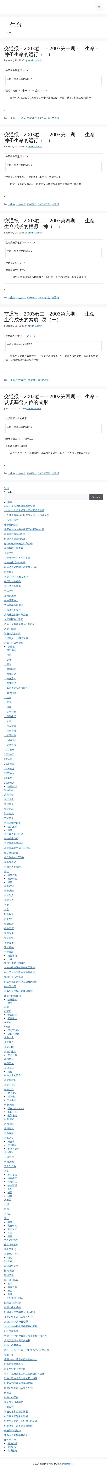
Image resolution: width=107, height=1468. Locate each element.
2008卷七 (9, 778)
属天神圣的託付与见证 (16, 614)
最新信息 (9, 1128)
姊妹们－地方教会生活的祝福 (19, 972)
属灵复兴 (9, 1042)
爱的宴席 (12, 1174)
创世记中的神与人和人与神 (18, 1316)
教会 (10, 1071)
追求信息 (9, 818)
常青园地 (12, 1014)
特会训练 (12, 1181)
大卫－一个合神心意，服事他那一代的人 (25, 1335)
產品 (10, 1189)
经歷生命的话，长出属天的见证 (20, 1421)
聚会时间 (12, 1225)
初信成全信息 (11, 838)
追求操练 (9, 947)
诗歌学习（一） (12, 1249)
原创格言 (9, 1058)
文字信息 (9, 804)
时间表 (11, 1096)
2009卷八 (9, 782)
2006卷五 (9, 768)
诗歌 (6, 1171)
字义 (7, 664)
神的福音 (9, 1406)
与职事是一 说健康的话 (16, 638)
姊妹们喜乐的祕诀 (13, 976)
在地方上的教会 (12, 1075)
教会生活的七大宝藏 (14, 1368)
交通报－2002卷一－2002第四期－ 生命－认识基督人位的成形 (52, 399)
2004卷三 (9, 759)
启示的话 (9, 1152)
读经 (10, 1257)
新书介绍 (9, 1119)
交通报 (55, 118)
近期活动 (9, 1104)
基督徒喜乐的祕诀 (13, 843)
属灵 (10, 1003)
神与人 (7, 1213)
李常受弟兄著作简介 (16, 688)
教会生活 (9, 914)
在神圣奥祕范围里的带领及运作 (20, 567)
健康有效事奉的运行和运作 (18, 543)
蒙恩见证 (12, 1229)
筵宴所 (7, 1011)
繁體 (6, 488)
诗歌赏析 (10, 730)
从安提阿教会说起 (13, 619)
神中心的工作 (11, 1397)
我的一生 (9, 1354)
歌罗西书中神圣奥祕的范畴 (18, 1383)
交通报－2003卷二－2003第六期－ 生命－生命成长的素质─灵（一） (52, 316)
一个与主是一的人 (13, 1297)
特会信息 (9, 808)
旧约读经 (9, 1270)
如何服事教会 (11, 600)
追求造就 (12, 1287)
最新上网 (9, 1123)
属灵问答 (10, 669)
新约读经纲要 (11, 1265)
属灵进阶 (9, 1046)
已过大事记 (10, 1100)
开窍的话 (9, 1156)
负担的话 (10, 740)
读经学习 (9, 1275)
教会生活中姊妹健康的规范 (18, 991)
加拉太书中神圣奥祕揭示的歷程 (20, 1326)
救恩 (6, 1204)
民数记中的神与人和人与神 (18, 1387)
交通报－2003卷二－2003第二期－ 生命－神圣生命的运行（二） (52, 137)
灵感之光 (9, 1161)
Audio (7, 1021)
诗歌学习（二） (12, 1254)
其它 (6, 909)
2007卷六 (9, 773)
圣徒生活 (10, 716)
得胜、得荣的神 (12, 1345)
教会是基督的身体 (13, 1364)
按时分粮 (12, 1055)
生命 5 (20, 204)
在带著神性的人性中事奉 (17, 557)
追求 (10, 1283)
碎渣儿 (7, 1392)
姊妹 (7, 659)
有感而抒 (10, 683)
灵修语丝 (9, 1068)
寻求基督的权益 (12, 609)
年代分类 (9, 799)
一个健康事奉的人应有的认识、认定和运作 (26, 515)
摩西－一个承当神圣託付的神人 (20, 1359)
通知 (10, 1290)
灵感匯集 (12, 1450)
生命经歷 (9, 923)
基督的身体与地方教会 (16, 576)
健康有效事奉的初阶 (14, 534)
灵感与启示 (13, 1148)
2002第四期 (44, 473)
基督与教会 (10, 1080)
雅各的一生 (10, 1440)
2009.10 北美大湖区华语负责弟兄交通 (24, 510)
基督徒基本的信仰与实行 (17, 847)
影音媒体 (12, 1018)
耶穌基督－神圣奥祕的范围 (18, 1425)
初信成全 (12, 875)
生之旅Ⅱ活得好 (12, 852)
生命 (11, 118)
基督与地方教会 (12, 581)
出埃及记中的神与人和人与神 (19, 1312)
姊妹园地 (12, 999)
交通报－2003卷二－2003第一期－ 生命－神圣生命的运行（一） (52, 51)
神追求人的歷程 (12, 866)
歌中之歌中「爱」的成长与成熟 (20, 1378)
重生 (6, 871)
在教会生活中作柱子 (14, 562)
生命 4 (20, 118)
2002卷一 (32, 473)
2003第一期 (44, 118)
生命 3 (20, 473)
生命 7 (20, 297)
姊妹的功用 (10, 986)
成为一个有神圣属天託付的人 (19, 624)
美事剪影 (10, 711)
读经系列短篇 (11, 1280)
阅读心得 (12, 1443)
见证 (7, 721)
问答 (10, 882)
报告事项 (12, 955)
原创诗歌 (12, 878)
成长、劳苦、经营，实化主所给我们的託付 (26, 1350)
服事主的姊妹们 (12, 995)
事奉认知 (9, 885)
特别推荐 (12, 1178)
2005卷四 (9, 763)
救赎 (6, 1209)
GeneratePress (67, 1463)
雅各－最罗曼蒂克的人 (16, 1435)
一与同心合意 (11, 519)
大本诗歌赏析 (11, 1239)
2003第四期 (44, 297)
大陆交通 (9, 590)
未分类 (11, 1141)
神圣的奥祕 (10, 862)
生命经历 (9, 928)
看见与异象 (10, 1166)
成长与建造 (13, 1033)
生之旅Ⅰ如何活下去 (14, 857)
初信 (7, 654)
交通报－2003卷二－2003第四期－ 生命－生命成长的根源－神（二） (52, 223)
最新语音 (9, 1138)
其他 (6, 904)
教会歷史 (10, 673)
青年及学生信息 (12, 823)
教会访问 (12, 1093)
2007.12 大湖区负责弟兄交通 (19, 505)
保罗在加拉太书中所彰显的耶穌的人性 (24, 529)
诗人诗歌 (10, 725)
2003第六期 (34, 380)
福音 (7, 707)
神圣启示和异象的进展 (16, 1416)
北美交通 (9, 553)
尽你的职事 (10, 628)
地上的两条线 (11, 1331)
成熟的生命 (10, 1051)
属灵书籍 (9, 794)
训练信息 (9, 813)
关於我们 (12, 1447)
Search (8, 492)
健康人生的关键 (12, 1307)
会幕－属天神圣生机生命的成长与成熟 (24, 1373)
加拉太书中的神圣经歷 (16, 1321)
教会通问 (10, 678)
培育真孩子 (10, 572)
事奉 (10, 502)
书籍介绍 (12, 1111)
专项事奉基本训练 (13, 605)
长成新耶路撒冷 (12, 1430)
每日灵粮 (9, 1063)
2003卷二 (32, 118)
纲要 (10, 1222)
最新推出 (12, 1115)
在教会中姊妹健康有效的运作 (19, 967)
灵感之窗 (10, 744)
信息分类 (12, 786)
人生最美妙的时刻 (13, 833)
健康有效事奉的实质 (14, 538)
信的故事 (12, 826)
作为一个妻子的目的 (14, 962)
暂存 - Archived (16, 1108)
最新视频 (9, 1133)
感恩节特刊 (13, 1030)
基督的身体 (10, 1084)
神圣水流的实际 (12, 633)
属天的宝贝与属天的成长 (17, 1340)
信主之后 (9, 1037)
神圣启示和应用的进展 (16, 1411)
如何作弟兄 (10, 595)
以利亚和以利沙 (12, 1302)
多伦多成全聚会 (12, 586)
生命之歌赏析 (11, 1244)
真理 (7, 702)
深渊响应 (10, 692)
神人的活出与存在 (13, 1402)
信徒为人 (9, 895)
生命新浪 (12, 1185)
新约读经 (9, 1261)
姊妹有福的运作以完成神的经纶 (20, 981)
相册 (10, 1192)
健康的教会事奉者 (13, 548)
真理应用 (9, 933)
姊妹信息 (9, 789)
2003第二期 (44, 204)
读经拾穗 (10, 735)
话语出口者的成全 (13, 643)
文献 (6, 1006)
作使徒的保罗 (11, 524)
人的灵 (7, 1199)
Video (7, 1026)
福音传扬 (9, 937)
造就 (10, 1294)
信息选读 (10, 650)
